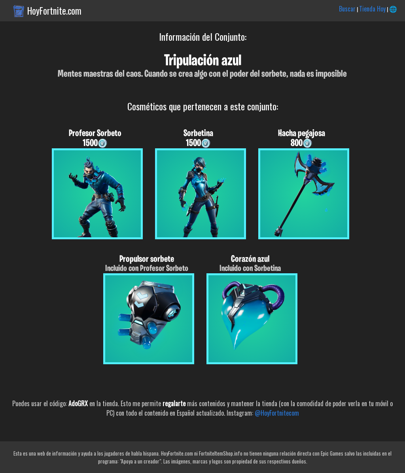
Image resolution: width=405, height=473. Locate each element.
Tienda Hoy (372, 8)
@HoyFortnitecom (277, 413)
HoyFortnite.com (54, 10)
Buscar (347, 8)
